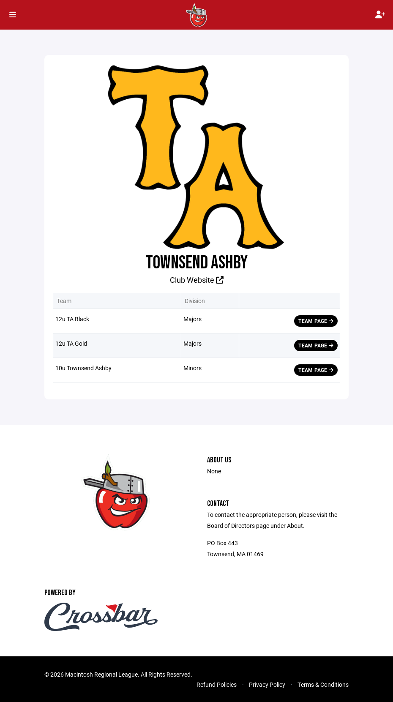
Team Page (315, 320)
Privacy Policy (267, 684)
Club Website (197, 280)
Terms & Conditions (323, 684)
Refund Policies (216, 684)
